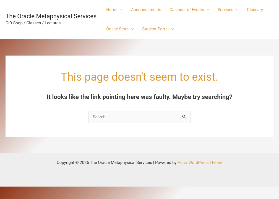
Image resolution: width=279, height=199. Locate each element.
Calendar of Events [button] (187, 9)
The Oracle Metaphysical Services (51, 16)
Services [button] (225, 9)
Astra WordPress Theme (200, 162)
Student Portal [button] (155, 29)
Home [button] (111, 9)
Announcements (146, 9)
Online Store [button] (117, 29)
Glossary (255, 9)
